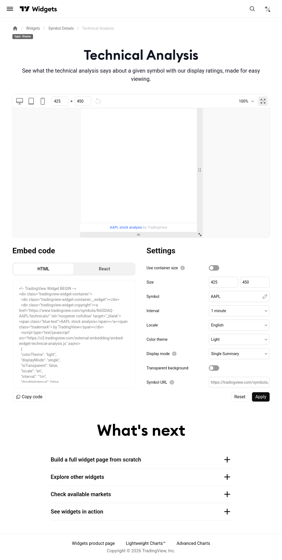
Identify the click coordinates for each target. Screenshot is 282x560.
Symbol (153, 296)
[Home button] (44, 9)
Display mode (158, 354)
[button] (239, 310)
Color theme (157, 339)
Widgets (33, 28)
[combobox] (246, 101)
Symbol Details (61, 28)
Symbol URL (157, 382)
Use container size (162, 268)
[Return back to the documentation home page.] (15, 28)
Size (150, 282)
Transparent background (167, 368)
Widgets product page (93, 543)
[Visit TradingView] (25, 8)
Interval (153, 311)
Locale (152, 325)
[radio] (43, 268)
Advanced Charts (193, 543)
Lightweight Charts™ (146, 543)
